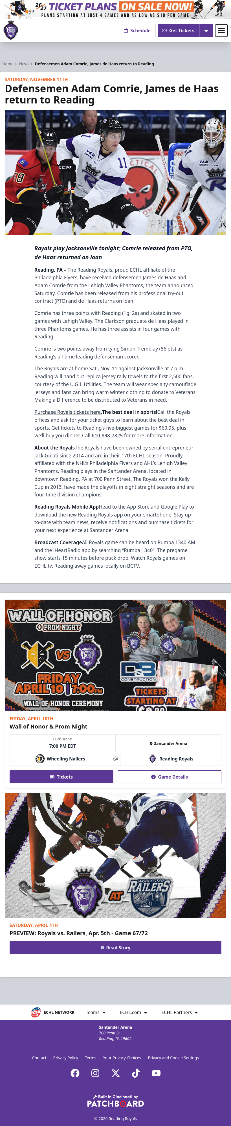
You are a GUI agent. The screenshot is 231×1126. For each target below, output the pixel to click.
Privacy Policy (65, 1057)
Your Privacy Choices (122, 1057)
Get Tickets (178, 30)
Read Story (116, 948)
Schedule (137, 30)
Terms (90, 1057)
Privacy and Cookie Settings (173, 1057)
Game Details (169, 776)
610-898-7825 (107, 435)
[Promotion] (115, 9)
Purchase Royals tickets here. (68, 412)
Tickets (61, 776)
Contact (39, 1057)
